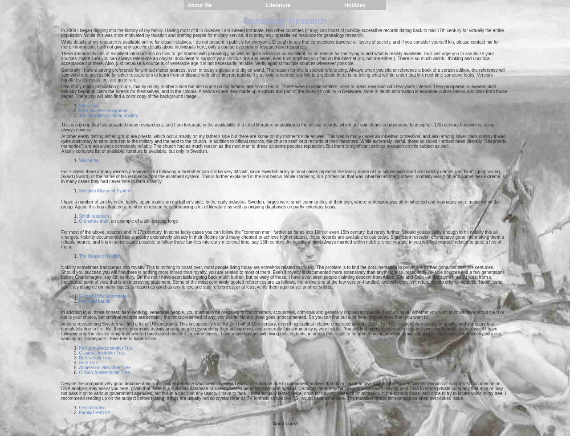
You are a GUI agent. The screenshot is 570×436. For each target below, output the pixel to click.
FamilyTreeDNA (94, 412)
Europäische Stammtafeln (104, 296)
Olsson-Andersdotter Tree (104, 372)
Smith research (94, 216)
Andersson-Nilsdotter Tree (104, 367)
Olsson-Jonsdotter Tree (102, 352)
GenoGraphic (92, 407)
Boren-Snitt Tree (95, 357)
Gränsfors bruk (93, 221)
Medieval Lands (94, 301)
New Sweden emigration (103, 110)
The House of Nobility (100, 256)
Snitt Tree (88, 362)
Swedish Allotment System (105, 190)
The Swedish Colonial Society (108, 115)
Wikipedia (88, 105)
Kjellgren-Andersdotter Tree (106, 348)
